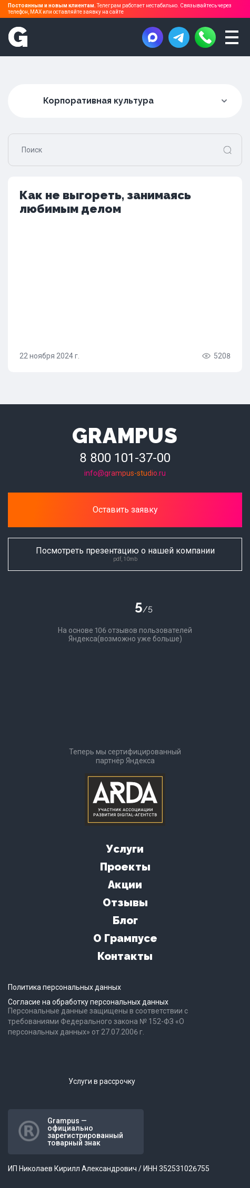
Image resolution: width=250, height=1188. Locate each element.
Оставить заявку (125, 510)
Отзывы (125, 902)
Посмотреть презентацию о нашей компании (125, 554)
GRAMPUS (125, 435)
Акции (125, 884)
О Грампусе (125, 938)
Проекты (125, 867)
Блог (125, 920)
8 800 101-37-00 (125, 458)
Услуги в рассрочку (101, 1081)
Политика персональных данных (64, 987)
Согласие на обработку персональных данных (88, 1002)
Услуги (125, 849)
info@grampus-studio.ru (125, 473)
